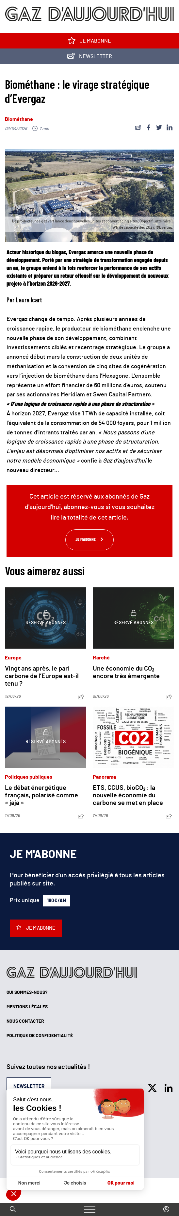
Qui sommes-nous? (27, 992)
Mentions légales (27, 1007)
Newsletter (89, 57)
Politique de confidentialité (40, 1036)
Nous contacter (25, 1021)
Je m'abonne (89, 42)
